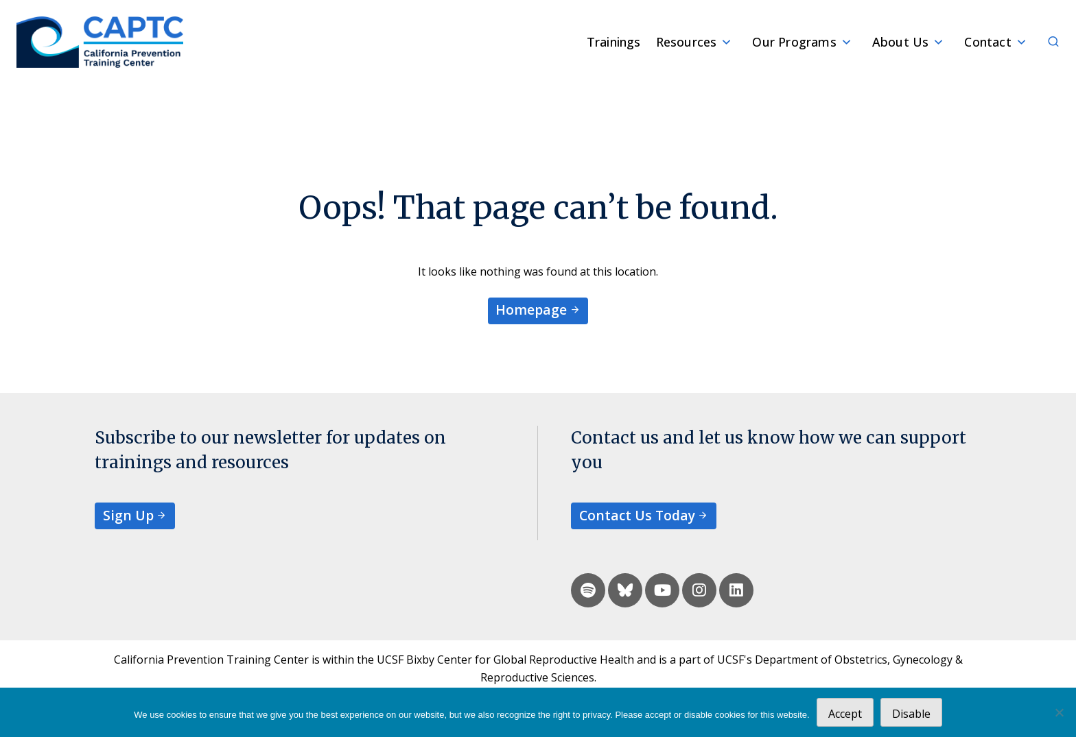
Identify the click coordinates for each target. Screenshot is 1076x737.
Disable (911, 713)
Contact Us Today (637, 515)
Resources (686, 42)
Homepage (531, 309)
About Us (900, 42)
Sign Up (128, 515)
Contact (987, 42)
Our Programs (794, 42)
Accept (845, 713)
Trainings (614, 42)
